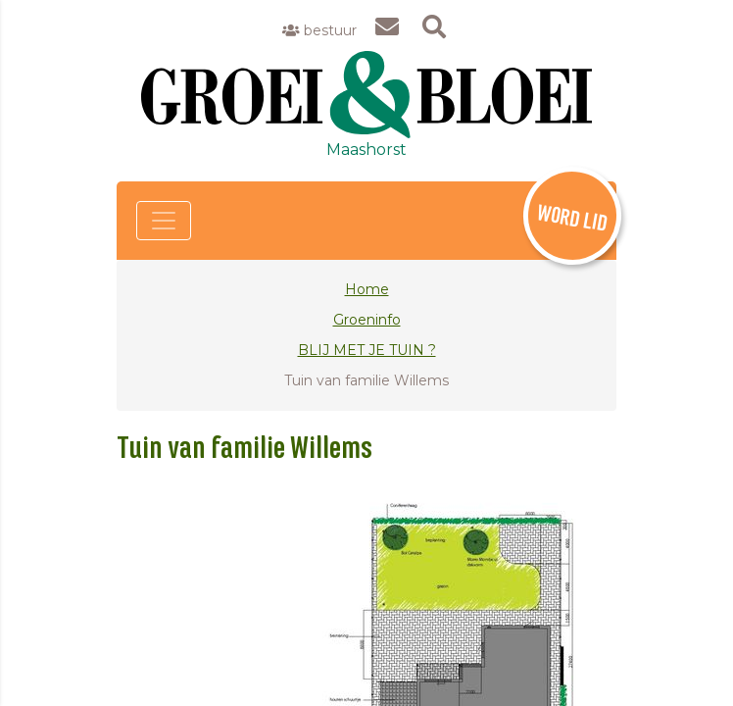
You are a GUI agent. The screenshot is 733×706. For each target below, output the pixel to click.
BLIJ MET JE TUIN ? (367, 350)
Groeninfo (367, 319)
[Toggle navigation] (163, 220)
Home (367, 289)
